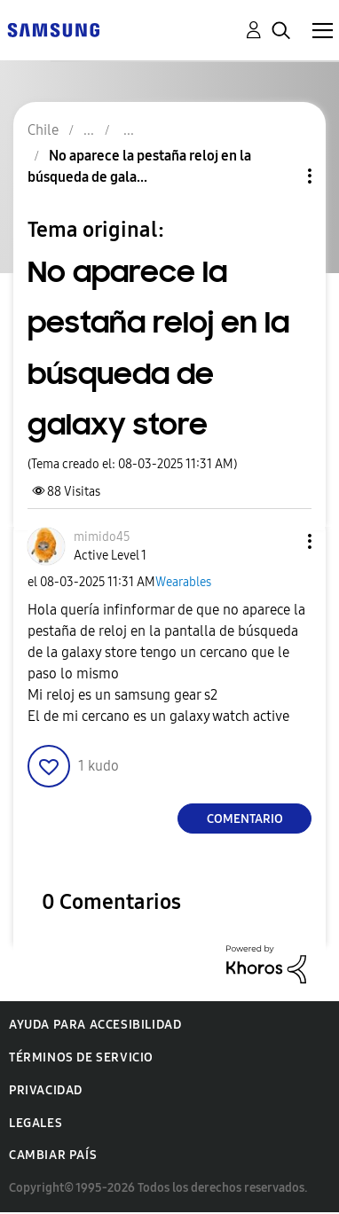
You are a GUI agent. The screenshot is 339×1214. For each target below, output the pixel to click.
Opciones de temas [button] (279, 176)
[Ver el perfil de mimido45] (102, 536)
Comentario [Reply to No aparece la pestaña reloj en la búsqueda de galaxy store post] (245, 818)
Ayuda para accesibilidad (95, 1024)
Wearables (183, 582)
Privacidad (46, 1090)
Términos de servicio (81, 1057)
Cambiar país (53, 1155)
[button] (280, 541)
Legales (35, 1123)
